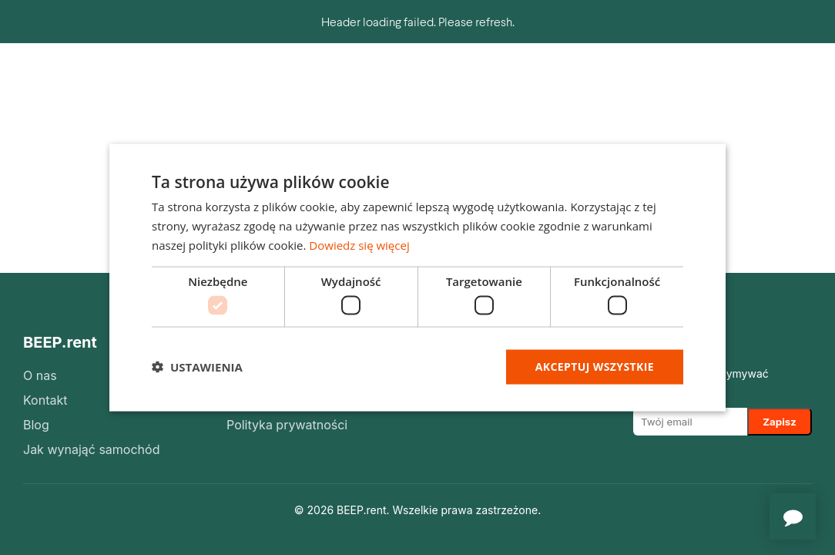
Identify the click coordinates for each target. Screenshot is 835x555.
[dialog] (417, 278)
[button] (197, 367)
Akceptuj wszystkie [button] (594, 366)
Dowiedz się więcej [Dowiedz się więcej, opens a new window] (359, 244)
